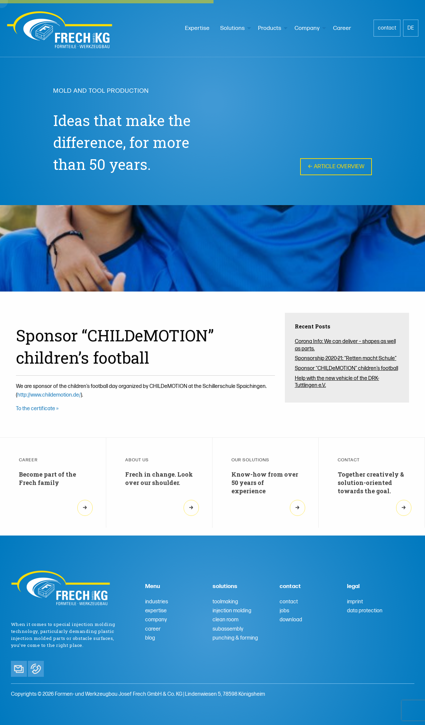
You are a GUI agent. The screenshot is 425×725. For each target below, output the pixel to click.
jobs (284, 611)
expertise (156, 611)
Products (269, 28)
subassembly (227, 629)
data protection (364, 611)
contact (387, 28)
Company (307, 28)
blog (150, 638)
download (291, 620)
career (153, 629)
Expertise (197, 28)
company (156, 620)
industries (156, 602)
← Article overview (336, 166)
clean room (225, 620)
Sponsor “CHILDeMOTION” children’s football (346, 368)
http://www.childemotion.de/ (49, 395)
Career (342, 28)
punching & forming (235, 638)
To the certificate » (37, 409)
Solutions (232, 28)
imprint (355, 602)
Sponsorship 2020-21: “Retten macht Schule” (345, 358)
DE (410, 28)
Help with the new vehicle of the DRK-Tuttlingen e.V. (337, 382)
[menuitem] (197, 28)
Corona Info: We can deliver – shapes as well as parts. (345, 345)
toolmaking (225, 602)
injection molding (231, 611)
